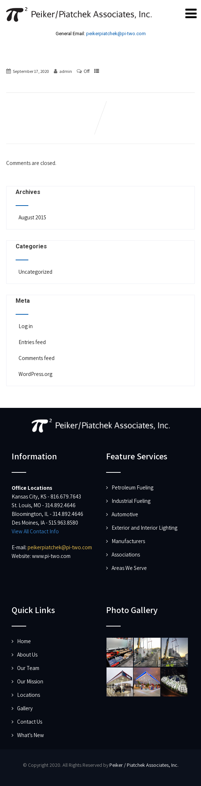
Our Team (28, 668)
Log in (25, 326)
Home (24, 641)
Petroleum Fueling (132, 487)
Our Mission (30, 681)
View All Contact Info (35, 531)
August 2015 (32, 217)
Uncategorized (34, 271)
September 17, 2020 (31, 71)
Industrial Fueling (131, 500)
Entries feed (31, 342)
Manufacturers (128, 541)
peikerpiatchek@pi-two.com (116, 33)
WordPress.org (34, 374)
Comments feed (36, 358)
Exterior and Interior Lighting (144, 527)
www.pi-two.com (51, 556)
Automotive (125, 514)
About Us (27, 654)
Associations (126, 554)
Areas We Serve (129, 567)
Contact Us (29, 721)
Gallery (25, 708)
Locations (28, 694)
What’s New (30, 735)
